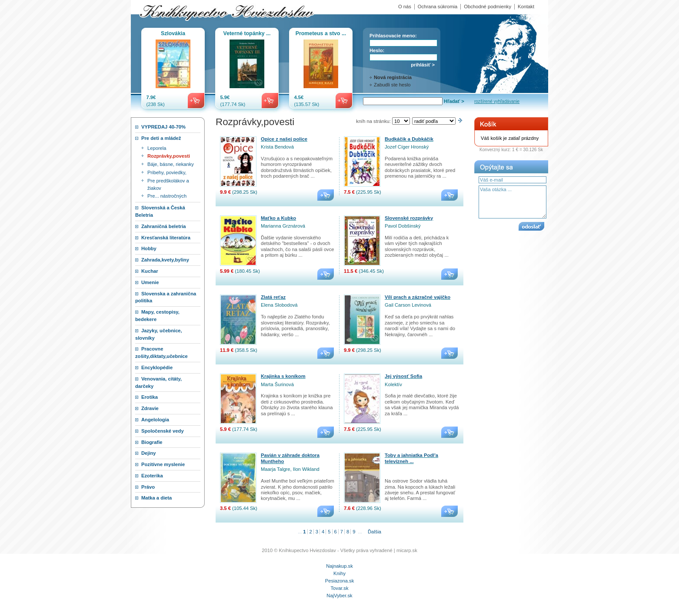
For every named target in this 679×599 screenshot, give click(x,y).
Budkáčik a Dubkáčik (409, 139)
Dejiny (148, 453)
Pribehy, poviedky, (166, 172)
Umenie (150, 282)
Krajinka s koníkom (283, 376)
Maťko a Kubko (278, 218)
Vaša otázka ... (512, 201)
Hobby (148, 248)
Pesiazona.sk (339, 580)
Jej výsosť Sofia (403, 376)
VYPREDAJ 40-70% (163, 126)
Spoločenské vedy (162, 431)
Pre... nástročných (166, 196)
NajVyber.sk (339, 595)
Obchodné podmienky (487, 6)
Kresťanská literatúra (165, 237)
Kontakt (526, 6)
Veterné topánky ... (247, 33)
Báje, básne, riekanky (170, 164)
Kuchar (149, 271)
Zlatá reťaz (273, 297)
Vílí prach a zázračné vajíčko (417, 297)
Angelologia (155, 419)
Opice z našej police (284, 139)
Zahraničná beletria (163, 226)
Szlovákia (173, 33)
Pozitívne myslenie (163, 464)
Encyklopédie (157, 367)
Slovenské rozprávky (409, 218)
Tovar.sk (339, 588)
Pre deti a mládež (161, 138)
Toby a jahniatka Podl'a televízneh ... (411, 458)
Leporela (156, 148)
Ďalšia (374, 531)
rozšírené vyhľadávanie (496, 101)
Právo (148, 487)
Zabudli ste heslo (392, 84)
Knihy (339, 573)
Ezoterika (152, 475)
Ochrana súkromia (437, 6)
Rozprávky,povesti (168, 156)
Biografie (152, 442)
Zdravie (150, 408)
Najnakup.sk (339, 566)
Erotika (149, 397)
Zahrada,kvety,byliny (165, 259)
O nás (404, 6)
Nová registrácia (393, 77)
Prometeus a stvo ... (321, 33)
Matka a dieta (156, 497)
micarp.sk (406, 550)
